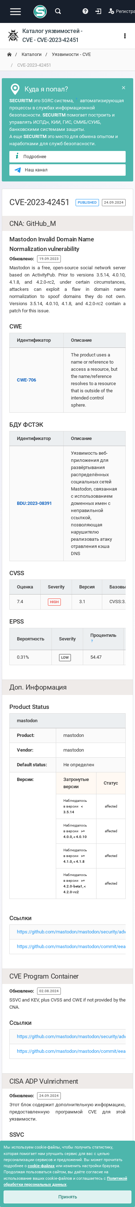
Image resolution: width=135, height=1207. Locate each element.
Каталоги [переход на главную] (31, 54)
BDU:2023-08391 (34, 503)
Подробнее (30, 156)
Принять (67, 1196)
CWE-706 (26, 380)
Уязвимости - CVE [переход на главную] (71, 54)
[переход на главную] (9, 54)
